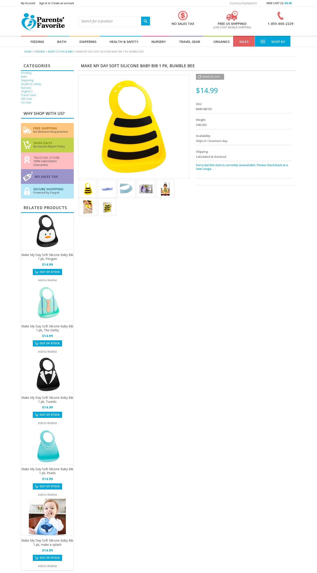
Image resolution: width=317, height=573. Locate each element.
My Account (28, 3)
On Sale (26, 102)
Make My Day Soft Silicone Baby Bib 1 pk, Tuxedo (47, 399)
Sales (244, 41)
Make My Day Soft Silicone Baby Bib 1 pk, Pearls (47, 471)
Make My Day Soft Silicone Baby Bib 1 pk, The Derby (47, 328)
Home (27, 51)
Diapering (87, 41)
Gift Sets (26, 99)
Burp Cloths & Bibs (60, 51)
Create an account (62, 3)
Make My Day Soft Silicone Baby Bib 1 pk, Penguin (47, 257)
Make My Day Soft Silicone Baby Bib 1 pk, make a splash (47, 542)
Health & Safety (124, 41)
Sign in (43, 3)
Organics (221, 41)
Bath (61, 41)
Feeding (37, 41)
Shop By (272, 41)
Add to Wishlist (47, 280)
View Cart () (279, 3)
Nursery (158, 41)
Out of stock (50, 272)
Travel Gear (189, 41)
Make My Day (211, 77)
